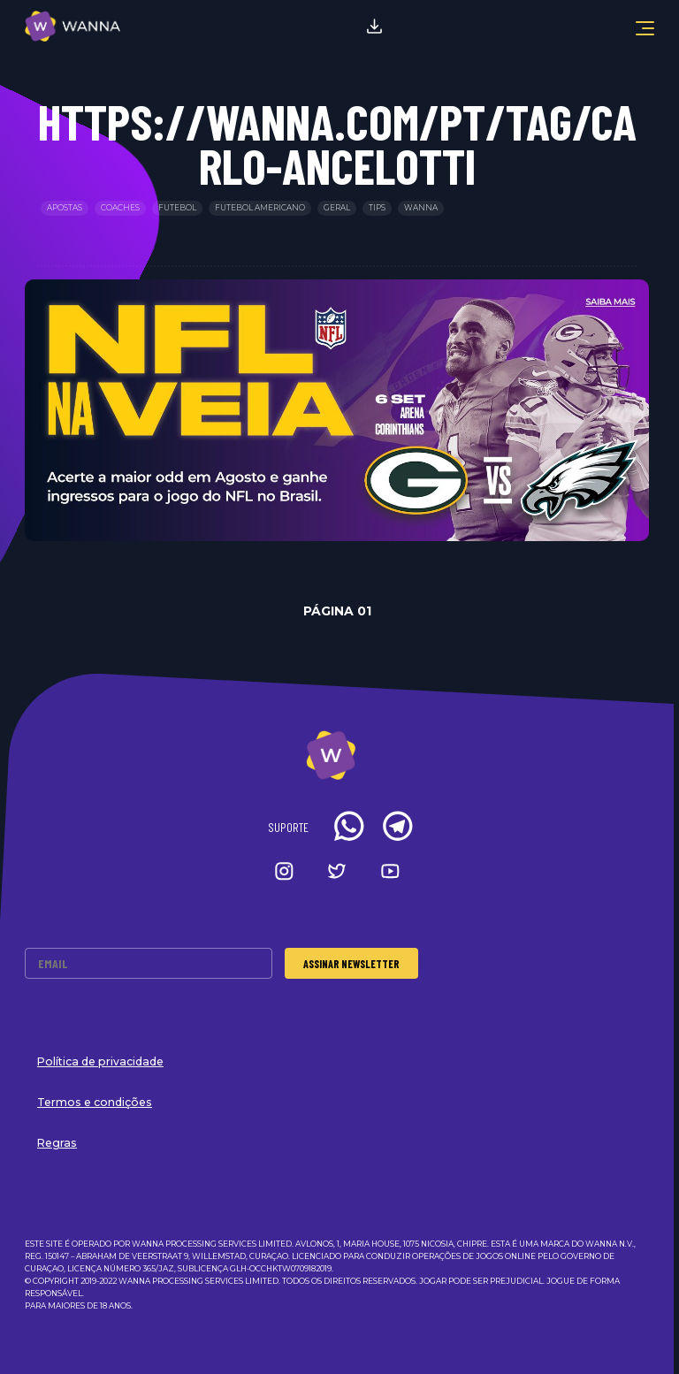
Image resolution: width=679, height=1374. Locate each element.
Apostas (64, 207)
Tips (377, 207)
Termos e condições (94, 1102)
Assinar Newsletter (351, 964)
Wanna (421, 207)
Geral (337, 207)
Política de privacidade (100, 1061)
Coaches (120, 207)
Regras (57, 1142)
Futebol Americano (260, 207)
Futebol (177, 207)
